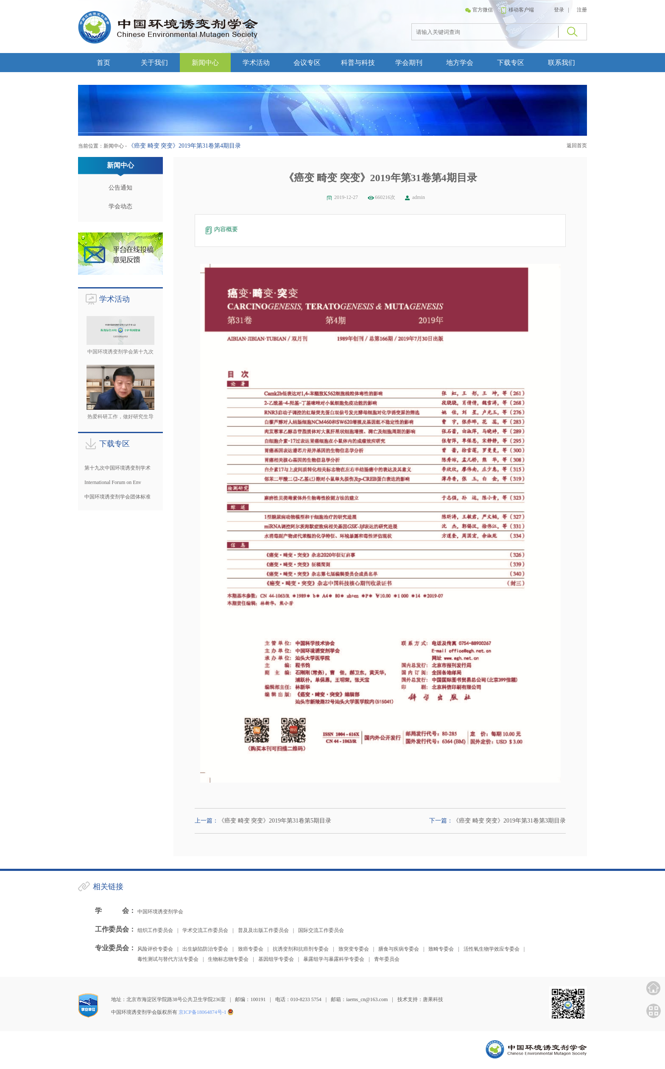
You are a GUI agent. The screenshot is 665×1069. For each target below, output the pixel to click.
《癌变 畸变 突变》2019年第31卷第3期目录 (509, 820)
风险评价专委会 (155, 949)
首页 (103, 62)
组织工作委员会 (155, 930)
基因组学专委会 (276, 959)
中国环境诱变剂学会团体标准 (117, 497)
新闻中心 (205, 62)
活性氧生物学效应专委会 (492, 949)
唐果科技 (433, 999)
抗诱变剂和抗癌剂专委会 (301, 949)
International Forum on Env (112, 482)
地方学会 (459, 62)
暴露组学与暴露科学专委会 (333, 959)
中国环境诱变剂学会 (160, 912)
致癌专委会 (250, 949)
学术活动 (256, 62)
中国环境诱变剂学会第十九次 (120, 352)
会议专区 (307, 62)
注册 (582, 10)
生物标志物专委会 (228, 959)
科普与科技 (358, 62)
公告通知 (120, 188)
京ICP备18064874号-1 (202, 1012)
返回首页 (577, 145)
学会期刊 (408, 62)
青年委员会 (387, 959)
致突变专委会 (353, 949)
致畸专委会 (441, 949)
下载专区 (510, 62)
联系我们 (561, 62)
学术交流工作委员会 (205, 930)
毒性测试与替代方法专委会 (167, 959)
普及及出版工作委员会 (263, 930)
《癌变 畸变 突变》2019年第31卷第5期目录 (274, 820)
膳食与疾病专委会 (398, 949)
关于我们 (154, 62)
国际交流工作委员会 (321, 930)
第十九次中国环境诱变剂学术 (117, 468)
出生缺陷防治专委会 (205, 949)
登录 (559, 10)
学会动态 (120, 206)
